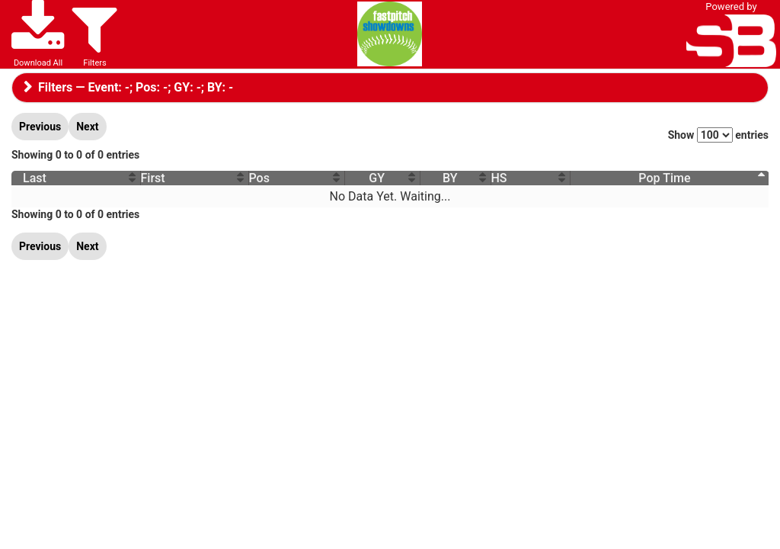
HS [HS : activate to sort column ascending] (500, 178)
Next (87, 126)
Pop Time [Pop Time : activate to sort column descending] (664, 178)
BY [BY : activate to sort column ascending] (450, 178)
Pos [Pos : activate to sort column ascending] (256, 178)
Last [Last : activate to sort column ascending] (34, 178)
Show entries (718, 135)
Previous (40, 126)
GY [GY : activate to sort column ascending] (374, 178)
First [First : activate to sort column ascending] (151, 178)
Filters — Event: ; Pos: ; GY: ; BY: (132, 87)
